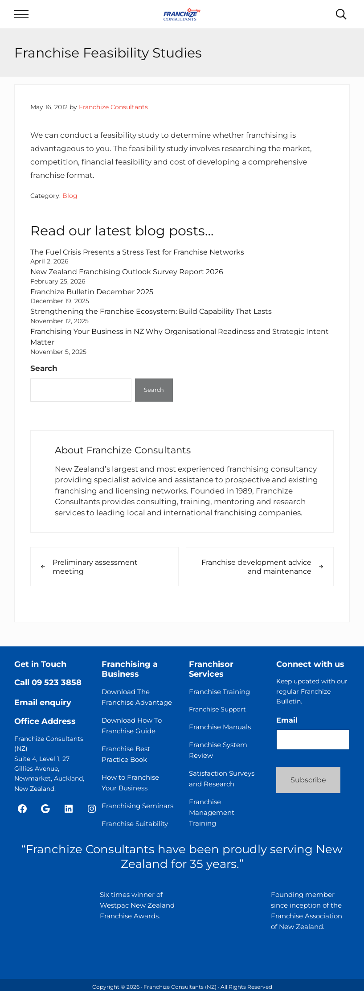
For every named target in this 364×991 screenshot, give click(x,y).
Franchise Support (217, 709)
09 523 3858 (57, 682)
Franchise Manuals (220, 727)
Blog (70, 202)
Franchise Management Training (211, 812)
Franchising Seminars (137, 806)
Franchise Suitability (135, 823)
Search (43, 374)
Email (287, 720)
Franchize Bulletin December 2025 (95, 297)
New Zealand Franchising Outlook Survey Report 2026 (132, 277)
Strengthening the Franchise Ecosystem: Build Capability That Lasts (157, 317)
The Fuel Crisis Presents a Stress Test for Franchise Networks (142, 258)
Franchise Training (219, 691)
